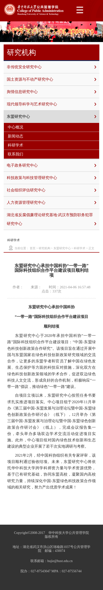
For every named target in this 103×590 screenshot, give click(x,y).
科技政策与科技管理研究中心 (51, 177)
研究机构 (44, 248)
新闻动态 (15, 136)
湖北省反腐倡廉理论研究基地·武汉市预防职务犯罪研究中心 (51, 220)
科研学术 (15, 145)
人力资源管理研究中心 (51, 202)
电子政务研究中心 (51, 165)
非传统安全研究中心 (51, 67)
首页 (33, 248)
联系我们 (15, 154)
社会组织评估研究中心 (51, 190)
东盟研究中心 (51, 116)
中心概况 (15, 127)
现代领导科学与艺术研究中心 (51, 104)
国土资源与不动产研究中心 (51, 79)
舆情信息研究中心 (51, 91)
